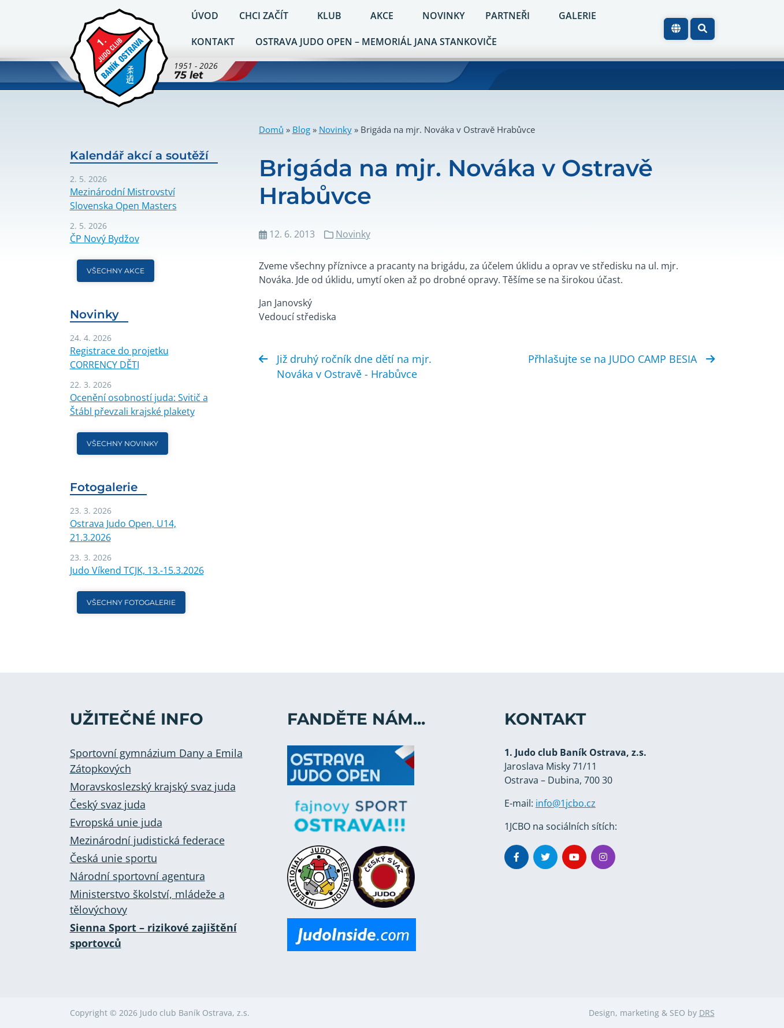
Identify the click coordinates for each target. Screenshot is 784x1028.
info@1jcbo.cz (566, 803)
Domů (271, 129)
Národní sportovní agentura (137, 876)
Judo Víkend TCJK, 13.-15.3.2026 (137, 570)
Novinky (335, 129)
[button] (702, 29)
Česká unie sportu (113, 858)
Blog (301, 129)
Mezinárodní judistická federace (147, 840)
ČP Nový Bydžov (104, 238)
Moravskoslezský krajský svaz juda (153, 786)
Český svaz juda (108, 804)
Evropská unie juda (116, 822)
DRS (707, 1012)
